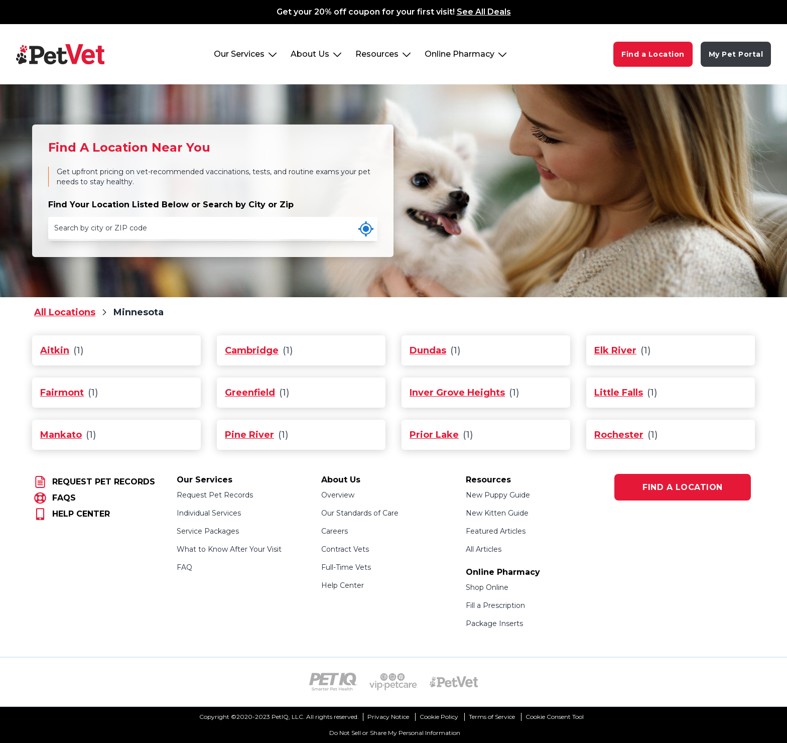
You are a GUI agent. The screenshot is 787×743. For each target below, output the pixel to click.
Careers (334, 531)
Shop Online (487, 587)
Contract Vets (345, 549)
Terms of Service (492, 716)
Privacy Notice (388, 716)
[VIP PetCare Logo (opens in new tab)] (393, 682)
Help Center (342, 585)
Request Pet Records (215, 495)
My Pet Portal (736, 54)
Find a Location (653, 54)
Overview (337, 495)
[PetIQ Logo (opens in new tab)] (333, 682)
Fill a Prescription (495, 605)
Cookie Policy (439, 716)
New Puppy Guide (498, 495)
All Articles (483, 549)
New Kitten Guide (497, 513)
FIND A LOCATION (682, 487)
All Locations (64, 312)
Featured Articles (496, 531)
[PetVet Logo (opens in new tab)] (454, 682)
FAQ (184, 567)
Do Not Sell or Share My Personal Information (394, 732)
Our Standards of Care (360, 513)
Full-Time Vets (346, 567)
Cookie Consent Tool (555, 716)
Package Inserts (494, 623)
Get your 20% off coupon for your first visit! (394, 12)
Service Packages (208, 531)
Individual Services (209, 513)
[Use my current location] (365, 229)
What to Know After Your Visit (229, 549)
